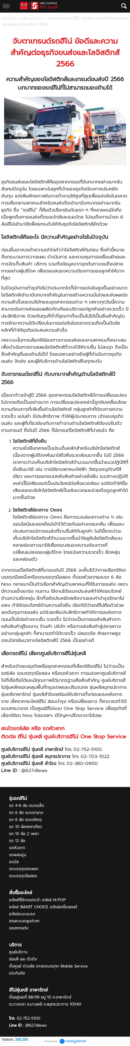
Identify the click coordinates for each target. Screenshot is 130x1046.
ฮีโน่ (66, 41)
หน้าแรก (8, 18)
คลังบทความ (32, 18)
